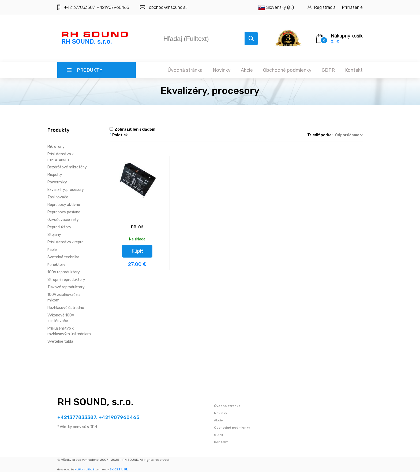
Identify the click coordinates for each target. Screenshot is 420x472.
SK (112, 469)
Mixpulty (54, 174)
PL (126, 469)
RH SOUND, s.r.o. (95, 401)
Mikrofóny (56, 146)
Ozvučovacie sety (63, 219)
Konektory (56, 264)
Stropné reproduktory (66, 279)
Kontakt (354, 70)
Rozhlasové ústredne (65, 307)
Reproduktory (59, 227)
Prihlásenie (352, 7)
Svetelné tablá (60, 341)
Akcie (247, 70)
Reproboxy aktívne (63, 204)
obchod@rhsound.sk (168, 7)
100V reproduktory (63, 272)
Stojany (54, 234)
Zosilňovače (57, 197)
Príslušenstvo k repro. (65, 242)
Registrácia (325, 7)
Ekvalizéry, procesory (65, 189)
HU (121, 469)
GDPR (328, 70)
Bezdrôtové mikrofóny (67, 167)
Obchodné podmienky (287, 70)
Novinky (222, 70)
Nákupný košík (347, 36)
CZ (116, 469)
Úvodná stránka (185, 70)
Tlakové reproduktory (66, 287)
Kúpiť (137, 251)
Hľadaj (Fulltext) (190, 37)
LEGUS (90, 469)
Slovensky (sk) (276, 7)
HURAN (78, 469)
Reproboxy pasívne (63, 212)
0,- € (335, 42)
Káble (52, 249)
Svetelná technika (63, 257)
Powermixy (57, 182)
